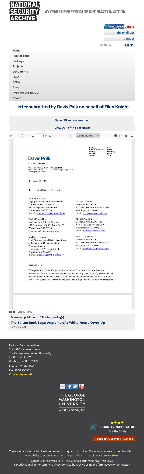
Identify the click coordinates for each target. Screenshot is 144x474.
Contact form (110, 455)
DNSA (16, 82)
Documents (20, 71)
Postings (18, 61)
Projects (18, 66)
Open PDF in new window (71, 120)
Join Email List (125, 32)
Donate (129, 26)
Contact (129, 38)
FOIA (16, 77)
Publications (21, 55)
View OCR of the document (72, 127)
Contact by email (20, 374)
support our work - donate (115, 438)
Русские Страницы (26, 92)
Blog (16, 87)
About (17, 98)
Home (16, 50)
